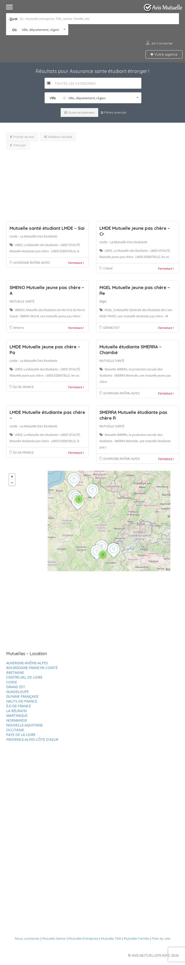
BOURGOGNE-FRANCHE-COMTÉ (32, 667)
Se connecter (162, 43)
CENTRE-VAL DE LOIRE (24, 677)
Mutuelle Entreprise (83, 938)
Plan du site (161, 938)
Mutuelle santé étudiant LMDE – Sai (47, 228)
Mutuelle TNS (111, 938)
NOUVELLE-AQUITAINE (24, 725)
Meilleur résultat (58, 137)
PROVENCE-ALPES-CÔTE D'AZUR (32, 739)
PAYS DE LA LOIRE (20, 734)
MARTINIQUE (16, 715)
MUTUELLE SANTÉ (22, 301)
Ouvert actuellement (79, 112)
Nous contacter (27, 938)
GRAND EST (111, 327)
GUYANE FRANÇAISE (22, 696)
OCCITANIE (15, 730)
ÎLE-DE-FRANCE (23, 387)
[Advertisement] (92, 182)
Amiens (18, 327)
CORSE (11, 682)
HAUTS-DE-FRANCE (21, 701)
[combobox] (37, 29)
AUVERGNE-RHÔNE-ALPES (31, 262)
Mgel (102, 301)
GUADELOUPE (17, 691)
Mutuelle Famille (136, 938)
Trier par (18, 145)
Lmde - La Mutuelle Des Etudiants (34, 236)
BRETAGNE (15, 672)
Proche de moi (22, 137)
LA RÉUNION (16, 710)
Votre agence (164, 54)
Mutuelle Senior (54, 938)
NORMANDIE (16, 720)
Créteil (107, 268)
